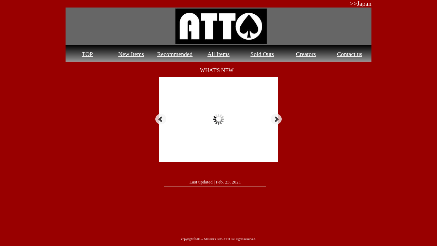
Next (276, 119)
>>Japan (360, 3)
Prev (160, 119)
